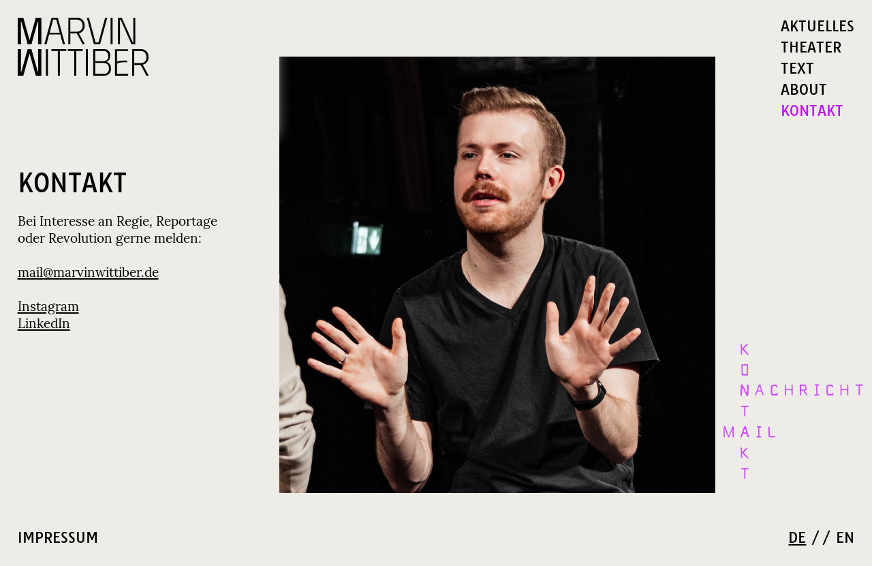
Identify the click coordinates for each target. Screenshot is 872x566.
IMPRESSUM (58, 537)
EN (845, 538)
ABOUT (804, 89)
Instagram (48, 307)
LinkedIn (44, 324)
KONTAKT (812, 111)
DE (797, 538)
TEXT (797, 68)
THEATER (811, 47)
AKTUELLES (817, 26)
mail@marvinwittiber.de (88, 273)
